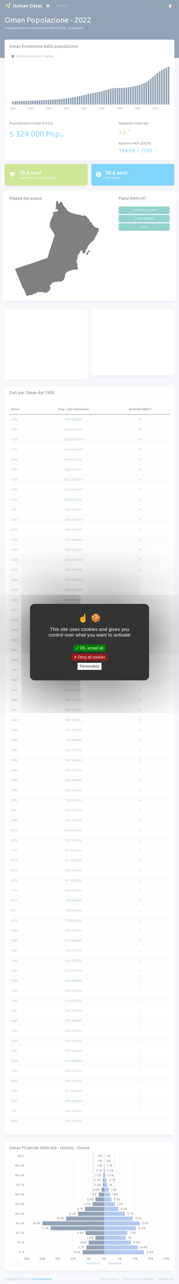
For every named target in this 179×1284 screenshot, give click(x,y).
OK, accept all (89, 648)
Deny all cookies (89, 657)
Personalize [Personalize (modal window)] (89, 666)
